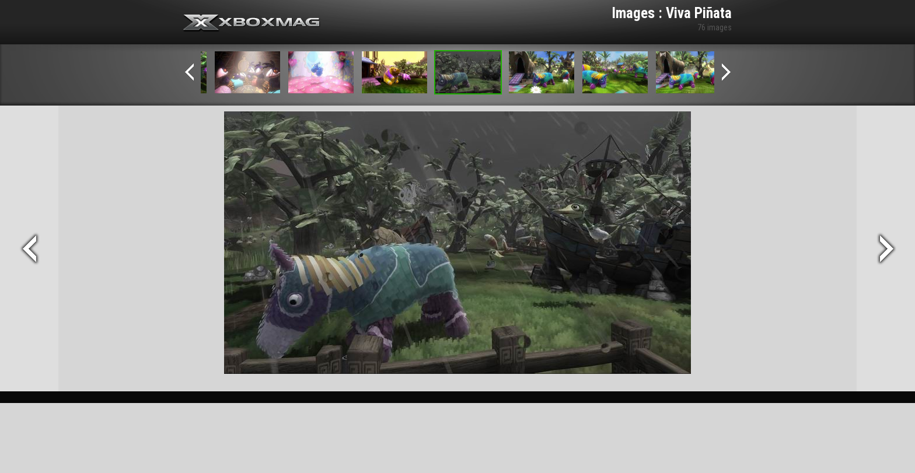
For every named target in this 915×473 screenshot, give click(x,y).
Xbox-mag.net (251, 23)
